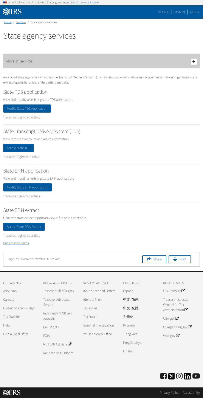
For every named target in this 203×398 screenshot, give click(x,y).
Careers (8, 299)
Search (163, 12)
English (128, 351)
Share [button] (157, 259)
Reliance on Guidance (58, 353)
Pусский (129, 325)
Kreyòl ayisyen (133, 342)
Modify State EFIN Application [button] (27, 187)
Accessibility (191, 392)
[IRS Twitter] (171, 377)
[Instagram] (179, 376)
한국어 (128, 316)
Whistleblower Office (97, 334)
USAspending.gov (177, 327)
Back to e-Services (16, 243)
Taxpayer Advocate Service (56, 302)
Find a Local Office (16, 334)
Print (182, 259)
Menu (194, 12)
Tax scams (90, 308)
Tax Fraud (90, 316)
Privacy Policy (169, 392)
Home (7, 22)
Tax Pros (21, 22)
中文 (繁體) (131, 308)
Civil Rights (51, 327)
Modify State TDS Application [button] (27, 108)
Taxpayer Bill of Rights (58, 291)
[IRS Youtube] (196, 376)
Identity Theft (92, 299)
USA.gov (170, 318)
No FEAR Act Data (57, 344)
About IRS (10, 291)
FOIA (46, 335)
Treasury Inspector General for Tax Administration (176, 304)
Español (128, 291)
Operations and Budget (19, 308)
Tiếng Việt (130, 334)
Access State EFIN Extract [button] (24, 226)
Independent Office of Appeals (58, 316)
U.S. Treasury (174, 291)
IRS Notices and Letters (99, 291)
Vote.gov (171, 335)
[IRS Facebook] (163, 376)
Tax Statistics (12, 316)
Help (6, 325)
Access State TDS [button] (18, 148)
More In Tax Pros (101, 61)
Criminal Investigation (98, 325)
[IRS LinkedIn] (187, 377)
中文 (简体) (131, 299)
